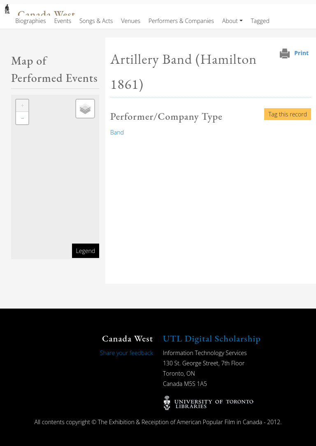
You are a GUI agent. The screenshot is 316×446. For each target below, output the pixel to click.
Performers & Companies (181, 21)
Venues (130, 21)
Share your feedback (126, 353)
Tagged (260, 21)
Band (117, 132)
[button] (22, 106)
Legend (85, 251)
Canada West (46, 14)
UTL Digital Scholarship (212, 338)
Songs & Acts (96, 21)
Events (62, 21)
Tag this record (287, 114)
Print (301, 53)
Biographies (30, 21)
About (230, 21)
